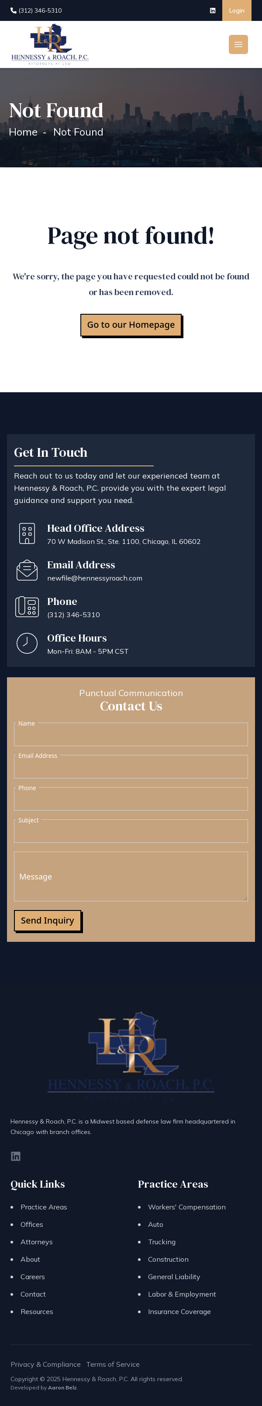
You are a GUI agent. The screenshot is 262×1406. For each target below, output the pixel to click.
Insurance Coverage (179, 1311)
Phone (27, 788)
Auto (155, 1224)
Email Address (37, 756)
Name (26, 723)
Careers (33, 1276)
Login (237, 10)
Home (23, 131)
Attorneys (37, 1241)
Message (35, 876)
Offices (32, 1224)
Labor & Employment (182, 1294)
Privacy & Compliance (45, 1364)
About (30, 1259)
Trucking (162, 1241)
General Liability (174, 1276)
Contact (33, 1294)
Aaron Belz (62, 1387)
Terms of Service (113, 1364)
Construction (168, 1259)
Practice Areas (44, 1206)
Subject (28, 820)
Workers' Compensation (187, 1206)
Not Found (78, 131)
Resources (37, 1311)
